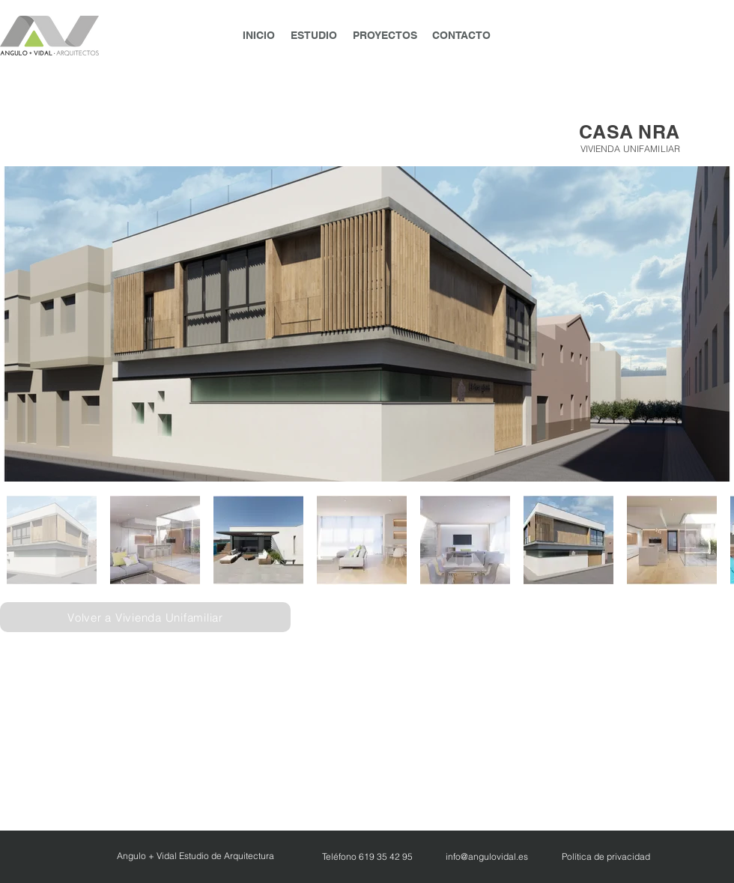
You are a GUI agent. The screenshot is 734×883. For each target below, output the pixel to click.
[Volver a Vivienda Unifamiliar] (145, 617)
